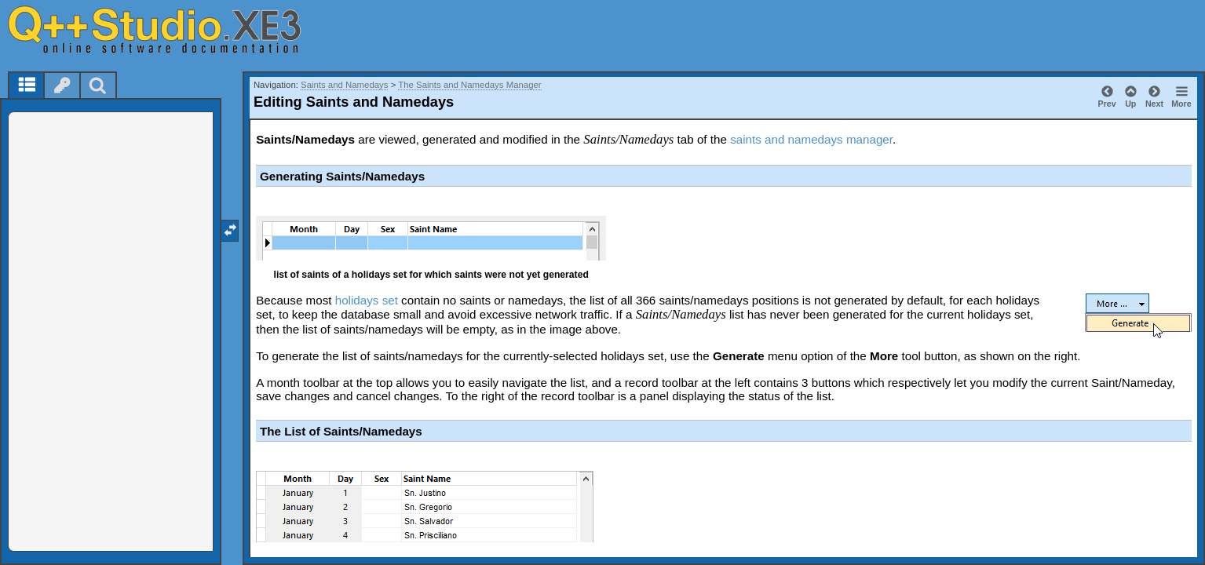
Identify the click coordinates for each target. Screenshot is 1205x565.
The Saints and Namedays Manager (469, 84)
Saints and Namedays (344, 84)
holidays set (366, 300)
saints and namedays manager (811, 139)
